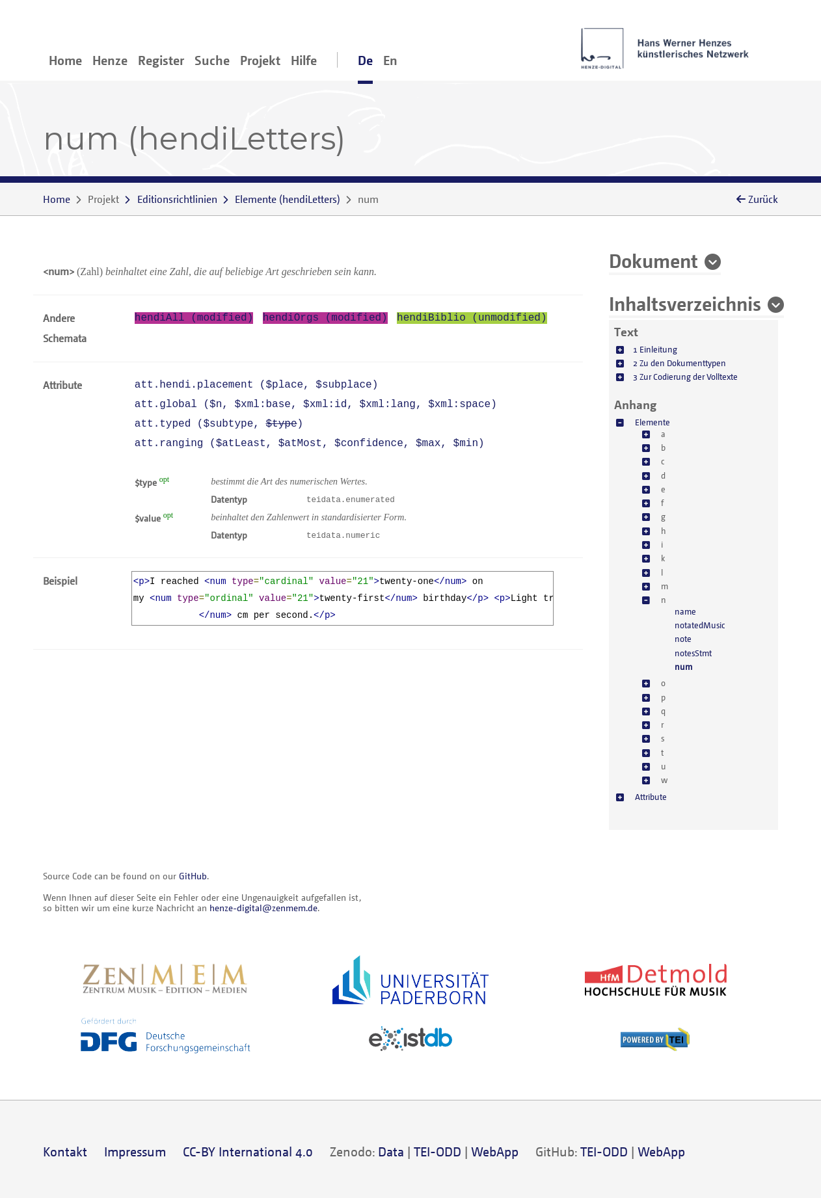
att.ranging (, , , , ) (310, 443)
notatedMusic (700, 625)
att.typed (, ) (219, 424)
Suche (212, 60)
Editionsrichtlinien (177, 199)
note (683, 638)
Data (391, 1151)
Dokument (653, 260)
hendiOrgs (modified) (325, 318)
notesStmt (693, 653)
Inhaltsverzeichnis (685, 303)
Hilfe (304, 60)
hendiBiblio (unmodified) (471, 318)
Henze (110, 60)
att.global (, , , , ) (316, 404)
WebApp (494, 1151)
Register (161, 60)
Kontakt (65, 1151)
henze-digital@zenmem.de (263, 907)
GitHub (193, 875)
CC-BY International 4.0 (248, 1151)
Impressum (135, 1151)
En (390, 60)
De (365, 60)
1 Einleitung (655, 349)
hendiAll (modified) (194, 318)
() (287, 199)
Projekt (260, 60)
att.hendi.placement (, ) (257, 385)
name (685, 611)
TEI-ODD (437, 1151)
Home (65, 60)
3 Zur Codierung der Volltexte (685, 376)
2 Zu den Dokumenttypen (679, 363)
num (683, 666)
